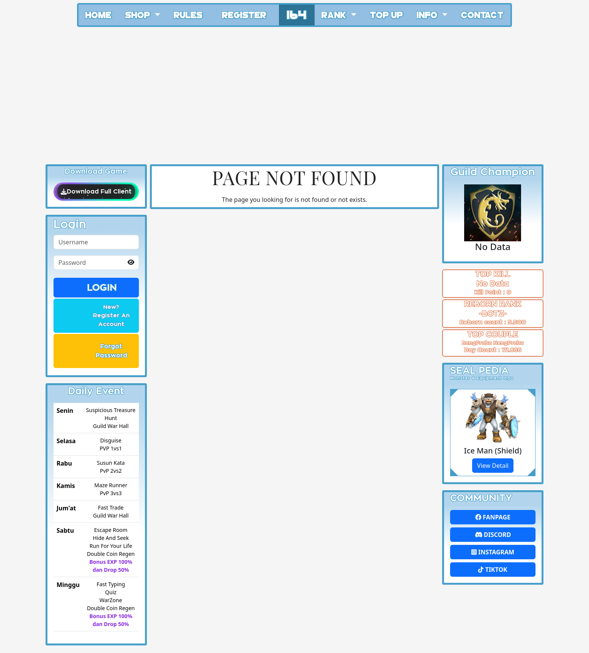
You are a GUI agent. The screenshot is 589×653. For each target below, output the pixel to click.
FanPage (492, 517)
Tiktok (492, 569)
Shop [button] (139, 14)
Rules (188, 14)
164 (297, 13)
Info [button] (428, 14)
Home (98, 14)
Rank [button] (335, 14)
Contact (482, 14)
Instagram (492, 552)
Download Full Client (96, 191)
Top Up (386, 14)
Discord (493, 534)
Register (244, 14)
